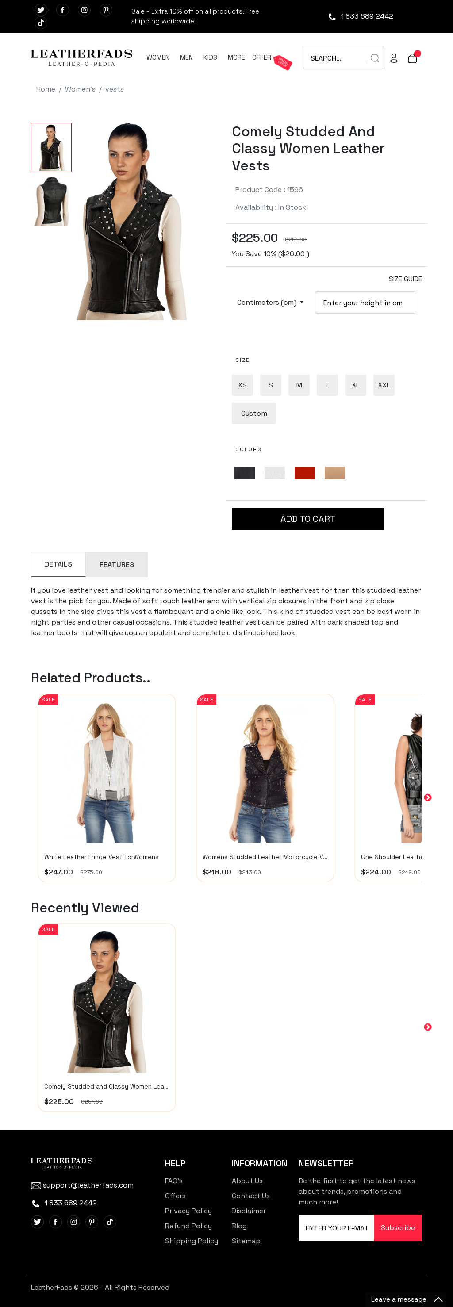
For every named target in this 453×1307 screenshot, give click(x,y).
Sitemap (246, 1241)
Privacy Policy (188, 1210)
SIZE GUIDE (405, 279)
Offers (175, 1195)
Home (45, 89)
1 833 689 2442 (360, 16)
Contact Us (251, 1195)
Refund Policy (188, 1225)
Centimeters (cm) (267, 302)
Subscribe (398, 1227)
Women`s (80, 89)
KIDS (210, 57)
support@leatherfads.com (82, 1185)
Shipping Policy (191, 1241)
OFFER (261, 57)
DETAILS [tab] (58, 564)
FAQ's (174, 1180)
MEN (186, 57)
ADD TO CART (308, 519)
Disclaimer (249, 1210)
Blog (239, 1225)
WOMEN (157, 57)
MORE (236, 57)
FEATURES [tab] (117, 564)
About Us (247, 1180)
